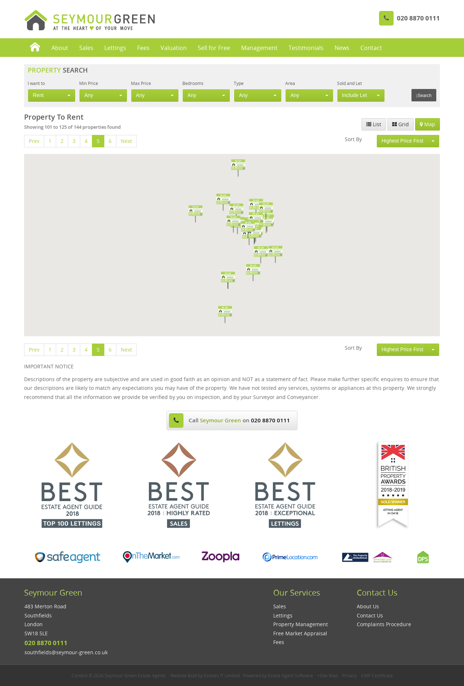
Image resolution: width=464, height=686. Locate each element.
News (342, 48)
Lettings (115, 48)
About (59, 48)
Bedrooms (193, 83)
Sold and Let (349, 83)
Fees (143, 48)
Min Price (88, 83)
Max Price (141, 83)
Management (259, 48)
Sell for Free (214, 48)
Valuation (174, 48)
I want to (36, 83)
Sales (86, 48)
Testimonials (306, 48)
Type (239, 83)
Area (290, 83)
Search (424, 95)
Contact (371, 48)
